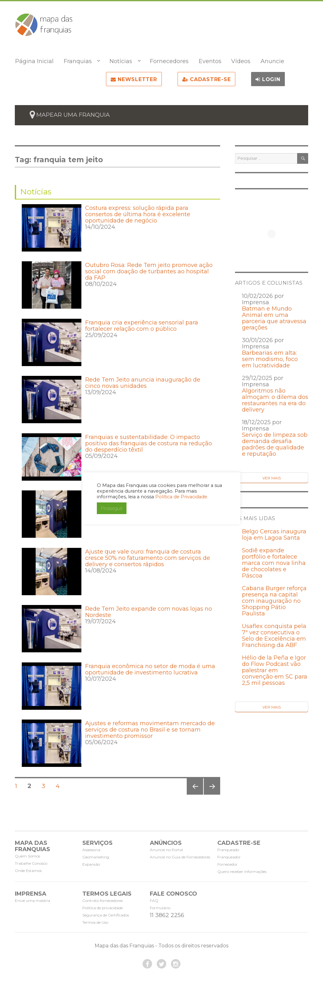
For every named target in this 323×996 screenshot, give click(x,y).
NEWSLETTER (134, 79)
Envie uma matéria (32, 900)
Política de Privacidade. (181, 497)
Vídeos (240, 61)
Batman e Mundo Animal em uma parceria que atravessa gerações (274, 318)
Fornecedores (169, 61)
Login (267, 79)
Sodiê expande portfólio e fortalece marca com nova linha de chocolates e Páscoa (274, 563)
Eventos (210, 61)
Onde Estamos (28, 870)
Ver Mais (271, 478)
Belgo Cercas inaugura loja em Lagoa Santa (274, 534)
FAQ (154, 900)
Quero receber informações (242, 871)
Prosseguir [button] (112, 508)
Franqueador (229, 857)
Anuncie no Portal (166, 849)
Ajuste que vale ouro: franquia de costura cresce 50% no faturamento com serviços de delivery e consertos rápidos (147, 557)
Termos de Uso (95, 922)
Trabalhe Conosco (31, 863)
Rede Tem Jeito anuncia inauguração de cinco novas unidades (142, 382)
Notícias (120, 61)
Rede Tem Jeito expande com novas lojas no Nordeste (148, 612)
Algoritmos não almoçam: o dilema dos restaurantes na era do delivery (275, 400)
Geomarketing (95, 857)
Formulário (160, 907)
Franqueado (228, 849)
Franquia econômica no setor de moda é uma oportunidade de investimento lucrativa (150, 669)
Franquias (78, 61)
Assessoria (91, 849)
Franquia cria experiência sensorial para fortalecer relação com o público (141, 325)
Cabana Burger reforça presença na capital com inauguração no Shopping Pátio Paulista (274, 601)
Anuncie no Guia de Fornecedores (180, 857)
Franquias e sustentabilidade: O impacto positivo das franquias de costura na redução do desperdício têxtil (148, 443)
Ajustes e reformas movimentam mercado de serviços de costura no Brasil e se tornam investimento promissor (150, 729)
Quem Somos (27, 856)
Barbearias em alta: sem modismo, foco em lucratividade (270, 359)
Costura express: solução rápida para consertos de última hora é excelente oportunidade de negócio (137, 214)
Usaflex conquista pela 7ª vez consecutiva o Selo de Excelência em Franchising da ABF (274, 636)
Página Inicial (34, 61)
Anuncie (272, 61)
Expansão (91, 864)
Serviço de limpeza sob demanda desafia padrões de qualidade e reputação (275, 444)
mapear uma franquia (73, 114)
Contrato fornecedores (102, 900)
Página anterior (194, 794)
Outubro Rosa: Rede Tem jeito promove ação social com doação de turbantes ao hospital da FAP (149, 271)
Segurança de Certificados (105, 915)
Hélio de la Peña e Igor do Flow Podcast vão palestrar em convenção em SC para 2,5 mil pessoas (274, 670)
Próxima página (211, 794)
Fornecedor (227, 864)
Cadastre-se (206, 79)
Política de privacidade (102, 907)
